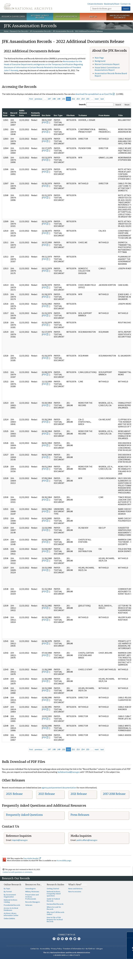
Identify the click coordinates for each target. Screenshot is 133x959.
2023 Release (46, 793)
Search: (82, 104)
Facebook (54, 938)
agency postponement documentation (59, 787)
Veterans (28, 905)
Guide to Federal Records (53, 900)
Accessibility (45, 948)
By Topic (7, 888)
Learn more (109, 954)
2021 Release (79, 793)
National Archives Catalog (10, 901)
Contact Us (125, 3)
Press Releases (80, 814)
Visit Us (93, 16)
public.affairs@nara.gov (87, 840)
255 (87, 98)
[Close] (130, 935)
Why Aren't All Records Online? (55, 913)
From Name (104, 115)
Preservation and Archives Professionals (32, 896)
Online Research (12, 884)
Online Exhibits (9, 918)
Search (126, 8)
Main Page (99, 57)
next (97, 98)
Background (100, 61)
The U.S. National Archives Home (28, 6)
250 (63, 98)
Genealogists (30, 888)
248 (54, 98)
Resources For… (33, 884)
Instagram (62, 938)
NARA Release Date (23, 113)
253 (78, 98)
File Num (70, 115)
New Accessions (74, 891)
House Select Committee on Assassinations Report (107, 68)
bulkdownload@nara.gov (69, 772)
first (31, 98)
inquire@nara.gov (20, 840)
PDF (44, 122)
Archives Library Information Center (11, 914)
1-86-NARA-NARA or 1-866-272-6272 (66, 955)
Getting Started (53, 888)
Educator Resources (66, 16)
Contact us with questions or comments (17, 872)
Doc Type (58, 115)
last (102, 98)
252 (73, 98)
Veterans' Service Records (40, 16)
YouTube (70, 938)
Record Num (13, 114)
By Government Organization (10, 895)
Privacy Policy (56, 948)
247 (49, 98)
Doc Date (46, 115)
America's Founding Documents (120, 16)
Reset (127, 104)
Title (120, 115)
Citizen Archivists (95, 3)
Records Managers (32, 902)
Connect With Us (66, 934)
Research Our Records (13, 16)
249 (58, 98)
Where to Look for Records (54, 908)
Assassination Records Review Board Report (111, 74)
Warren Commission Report (107, 64)
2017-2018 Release (114, 793)
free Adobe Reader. (32, 858)
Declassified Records (55, 904)
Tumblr (66, 938)
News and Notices (75, 888)
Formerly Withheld (35, 114)
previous (38, 98)
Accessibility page (64, 860)
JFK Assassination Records (40, 31)
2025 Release (14, 793)
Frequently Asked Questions (24, 814)
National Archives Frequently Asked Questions (54, 893)
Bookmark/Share (111, 3)
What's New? (74, 884)
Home (6, 31)
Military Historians (32, 891)
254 (82, 98)
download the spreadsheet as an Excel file (93, 94)
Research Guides (55, 884)
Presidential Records (12, 905)
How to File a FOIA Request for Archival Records (55, 919)
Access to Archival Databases (11, 909)
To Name (82, 115)
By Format (8, 891)
